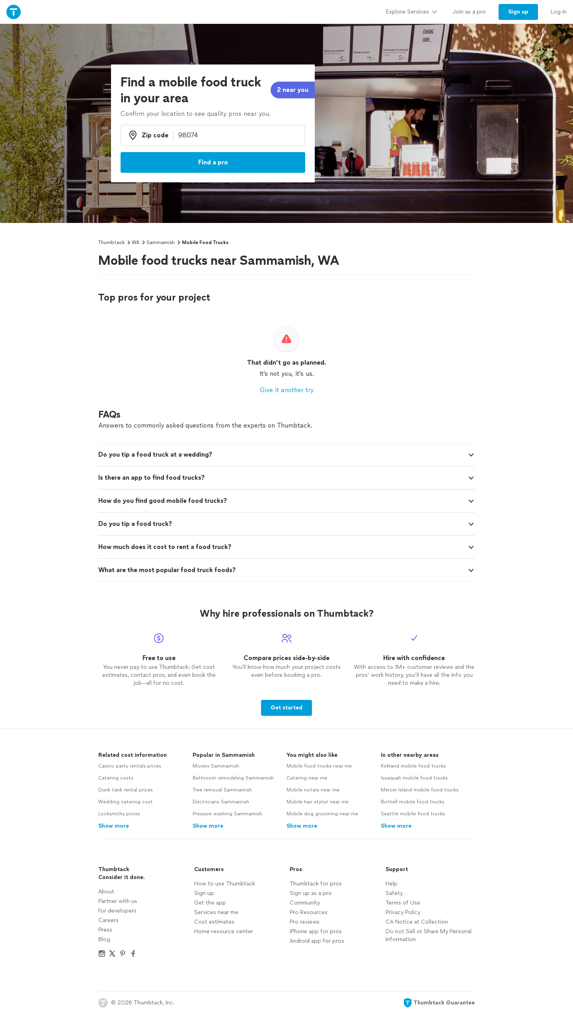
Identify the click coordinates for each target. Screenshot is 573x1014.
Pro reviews (305, 921)
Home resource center (223, 931)
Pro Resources (308, 912)
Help (392, 883)
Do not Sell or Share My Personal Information (429, 935)
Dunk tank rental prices (125, 790)
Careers (108, 920)
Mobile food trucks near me (319, 766)
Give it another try (287, 390)
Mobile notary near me (312, 790)
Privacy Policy (403, 912)
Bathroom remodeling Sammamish (233, 778)
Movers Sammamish (216, 766)
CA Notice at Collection (417, 921)
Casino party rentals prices (129, 766)
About (106, 891)
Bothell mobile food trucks (412, 802)
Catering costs (115, 778)
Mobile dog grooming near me (322, 814)
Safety (394, 893)
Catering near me (306, 778)
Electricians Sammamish (221, 802)
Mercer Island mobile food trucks (419, 790)
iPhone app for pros (316, 931)
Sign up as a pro (311, 893)
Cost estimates (214, 921)
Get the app (210, 902)
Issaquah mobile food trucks (414, 778)
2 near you (292, 90)
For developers (117, 910)
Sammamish (160, 242)
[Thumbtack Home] (13, 11)
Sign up (204, 893)
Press (105, 929)
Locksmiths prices (119, 814)
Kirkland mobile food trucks (413, 766)
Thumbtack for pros (316, 883)
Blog (104, 939)
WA (135, 242)
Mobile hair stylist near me (317, 802)
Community (305, 902)
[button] (286, 455)
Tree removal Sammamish (222, 790)
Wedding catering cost (125, 802)
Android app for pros (317, 941)
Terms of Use (403, 902)
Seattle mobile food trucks (413, 814)
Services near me (216, 912)
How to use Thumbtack (224, 883)
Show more (113, 826)
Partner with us (117, 901)
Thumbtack (111, 242)
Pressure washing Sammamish (227, 814)
